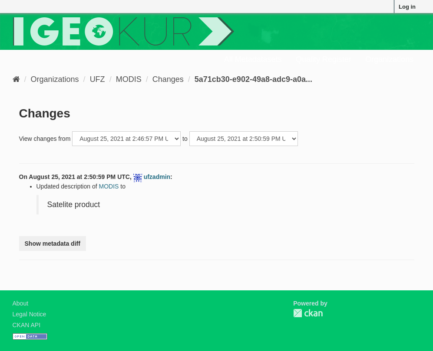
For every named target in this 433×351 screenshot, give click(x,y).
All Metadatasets (253, 59)
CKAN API (27, 325)
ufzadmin (157, 176)
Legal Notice (29, 314)
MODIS (129, 79)
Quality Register (323, 59)
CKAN (308, 313)
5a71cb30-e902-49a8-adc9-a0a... (253, 79)
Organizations (389, 59)
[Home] (16, 79)
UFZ (97, 79)
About (21, 303)
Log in (407, 6)
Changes (168, 79)
